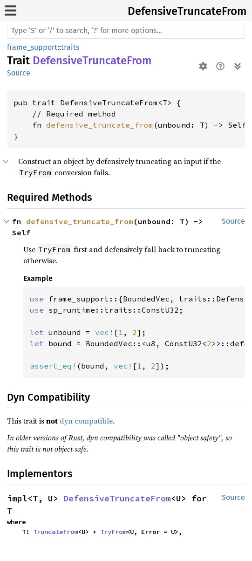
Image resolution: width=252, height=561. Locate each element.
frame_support (32, 47)
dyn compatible (86, 421)
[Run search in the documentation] (126, 31)
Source (18, 72)
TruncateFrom (55, 531)
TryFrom (113, 531)
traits (70, 47)
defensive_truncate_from (99, 125)
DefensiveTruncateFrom (187, 11)
